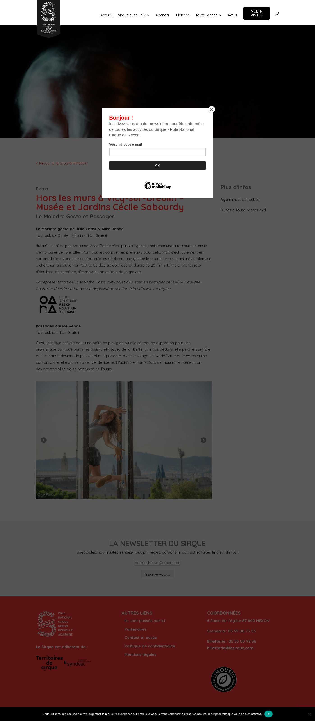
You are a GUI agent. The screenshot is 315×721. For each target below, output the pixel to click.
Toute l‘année (206, 15)
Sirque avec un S (131, 15)
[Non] (309, 714)
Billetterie (182, 15)
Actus (232, 15)
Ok (268, 714)
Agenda (162, 15)
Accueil (106, 15)
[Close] (211, 109)
